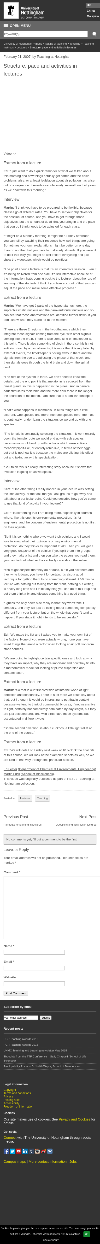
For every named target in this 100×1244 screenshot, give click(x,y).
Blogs (38, 43)
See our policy (51, 1240)
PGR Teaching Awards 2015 (21, 1044)
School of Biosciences (37, 774)
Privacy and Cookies (74, 1119)
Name (9, 946)
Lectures (22, 47)
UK (89, 5)
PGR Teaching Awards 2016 (21, 1039)
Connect (10, 1137)
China (91, 10)
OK (86, 1234)
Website (10, 977)
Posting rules (12, 1100)
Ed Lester (10, 769)
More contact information (48, 1161)
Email (9, 961)
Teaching (75, 43)
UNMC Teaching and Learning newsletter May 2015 (35, 1050)
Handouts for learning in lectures (22, 824)
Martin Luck (12, 774)
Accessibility (11, 1103)
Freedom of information (18, 1106)
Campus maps (15, 1161)
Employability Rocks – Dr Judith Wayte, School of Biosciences (42, 1066)
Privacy (8, 1096)
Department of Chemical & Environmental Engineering (57, 769)
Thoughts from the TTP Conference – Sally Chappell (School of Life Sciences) (45, 1058)
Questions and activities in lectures (76, 824)
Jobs (73, 1161)
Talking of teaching (56, 43)
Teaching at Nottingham (54, 57)
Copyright (10, 1089)
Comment (12, 872)
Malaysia (93, 16)
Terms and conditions (17, 1093)
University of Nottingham (18, 43)
